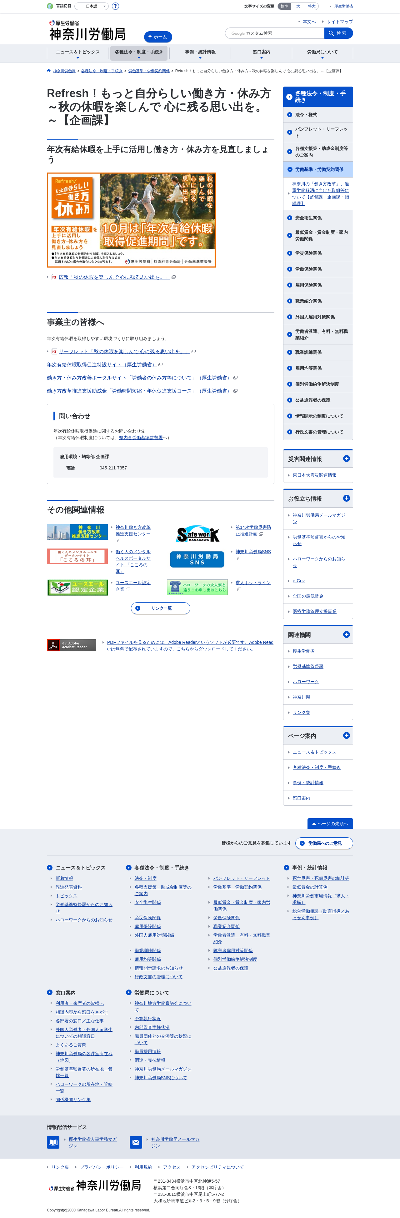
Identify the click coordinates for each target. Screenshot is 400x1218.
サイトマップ (340, 21)
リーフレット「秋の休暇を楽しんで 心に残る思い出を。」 (124, 351)
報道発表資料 (69, 887)
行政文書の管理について (319, 431)
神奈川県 (301, 696)
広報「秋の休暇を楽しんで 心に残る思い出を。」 (114, 277)
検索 (342, 33)
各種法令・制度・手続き (320, 96)
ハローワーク (306, 681)
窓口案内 (301, 798)
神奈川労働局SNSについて (161, 1077)
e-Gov (299, 580)
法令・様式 (306, 114)
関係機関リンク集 (73, 1099)
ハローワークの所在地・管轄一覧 (84, 1087)
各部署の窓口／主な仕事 (80, 1020)
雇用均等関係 (308, 368)
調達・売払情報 (150, 1059)
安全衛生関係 (308, 217)
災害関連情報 (319, 458)
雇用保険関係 (308, 285)
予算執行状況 (148, 1018)
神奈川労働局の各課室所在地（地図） (84, 1056)
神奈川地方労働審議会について (163, 1006)
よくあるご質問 (71, 1044)
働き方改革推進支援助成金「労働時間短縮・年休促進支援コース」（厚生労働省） (142, 390)
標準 (284, 6)
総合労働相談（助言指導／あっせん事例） (320, 914)
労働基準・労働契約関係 (319, 169)
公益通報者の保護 (312, 400)
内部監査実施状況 (152, 1027)
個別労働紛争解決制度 (317, 384)
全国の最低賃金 (308, 596)
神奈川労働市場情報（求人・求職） (320, 899)
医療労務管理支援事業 (315, 611)
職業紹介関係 (308, 300)
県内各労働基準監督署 (141, 437)
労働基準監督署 (308, 666)
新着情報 (64, 878)
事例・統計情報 (308, 782)
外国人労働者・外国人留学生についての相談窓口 (84, 1032)
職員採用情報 (148, 1051)
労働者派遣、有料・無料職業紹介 (321, 334)
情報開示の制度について (319, 416)
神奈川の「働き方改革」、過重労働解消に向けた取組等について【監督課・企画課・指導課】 (320, 193)
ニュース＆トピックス (315, 752)
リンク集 (301, 712)
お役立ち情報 (319, 498)
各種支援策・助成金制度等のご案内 (321, 152)
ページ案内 (319, 735)
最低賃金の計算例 (310, 887)
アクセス (172, 1166)
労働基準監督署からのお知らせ (319, 540)
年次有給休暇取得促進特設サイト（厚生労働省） (104, 364)
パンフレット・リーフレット (321, 132)
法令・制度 (146, 878)
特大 (312, 6)
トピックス (67, 895)
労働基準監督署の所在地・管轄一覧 (84, 1072)
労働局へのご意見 (325, 843)
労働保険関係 (308, 269)
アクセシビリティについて (218, 1166)
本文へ (309, 21)
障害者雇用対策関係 (233, 950)
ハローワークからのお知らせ (319, 562)
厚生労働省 (343, 6)
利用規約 (143, 1166)
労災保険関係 (308, 253)
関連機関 (319, 634)
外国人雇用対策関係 (315, 316)
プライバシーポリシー (102, 1166)
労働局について (152, 992)
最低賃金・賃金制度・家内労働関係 (321, 235)
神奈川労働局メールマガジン (319, 518)
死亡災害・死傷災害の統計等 (320, 878)
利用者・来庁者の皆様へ (80, 1002)
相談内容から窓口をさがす (82, 1011)
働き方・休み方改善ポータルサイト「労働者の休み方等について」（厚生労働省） (142, 377)
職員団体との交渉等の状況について (163, 1039)
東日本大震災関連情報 (315, 475)
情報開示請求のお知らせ (159, 967)
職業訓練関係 (308, 352)
